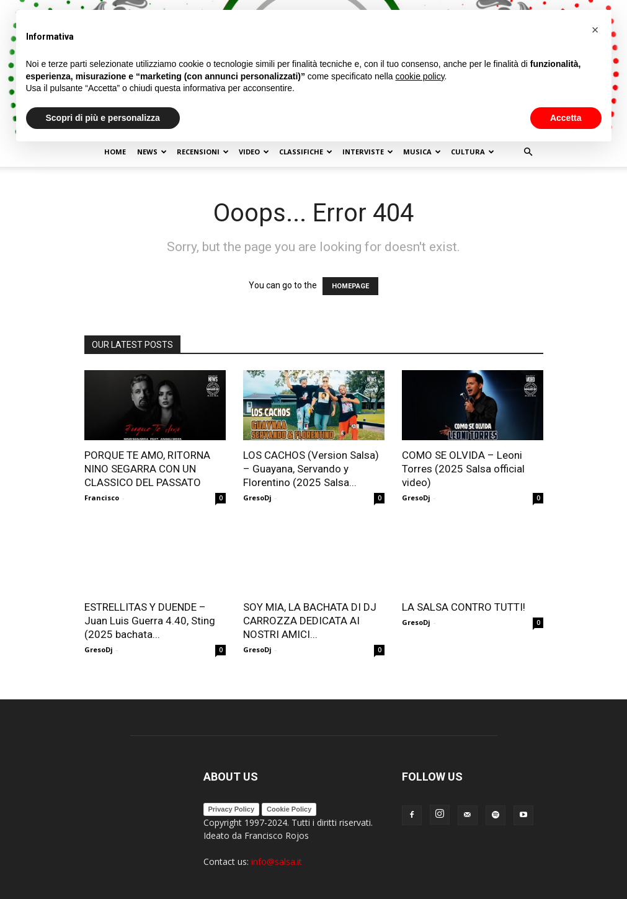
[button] (528, 152)
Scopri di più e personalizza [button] (103, 118)
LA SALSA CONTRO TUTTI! (463, 607)
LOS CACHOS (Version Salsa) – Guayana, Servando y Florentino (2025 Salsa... (311, 469)
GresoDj (257, 497)
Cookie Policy (289, 809)
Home (115, 151)
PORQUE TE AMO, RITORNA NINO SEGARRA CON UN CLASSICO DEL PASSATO (147, 469)
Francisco (101, 497)
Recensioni (203, 151)
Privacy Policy (231, 809)
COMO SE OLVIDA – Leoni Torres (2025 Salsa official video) (463, 469)
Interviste (367, 151)
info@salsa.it (276, 861)
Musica (422, 151)
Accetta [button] (566, 118)
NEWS (152, 151)
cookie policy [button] (419, 76)
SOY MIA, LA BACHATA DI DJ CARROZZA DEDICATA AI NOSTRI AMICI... (309, 620)
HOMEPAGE (350, 286)
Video (254, 151)
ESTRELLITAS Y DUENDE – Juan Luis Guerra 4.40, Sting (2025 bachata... (149, 620)
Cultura (472, 151)
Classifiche (305, 151)
